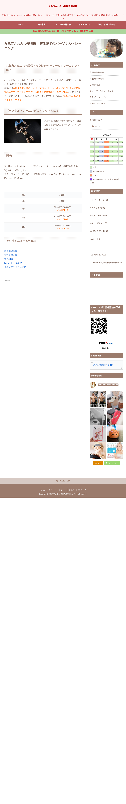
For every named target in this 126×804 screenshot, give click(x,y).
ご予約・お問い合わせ (77, 506)
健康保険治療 (98, 72)
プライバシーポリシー (57, 506)
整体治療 (8, 259)
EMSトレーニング (13, 263)
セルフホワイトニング (15, 267)
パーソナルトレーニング (102, 91)
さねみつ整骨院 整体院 (103, 365)
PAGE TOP (63, 496)
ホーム (42, 506)
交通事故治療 (10, 255)
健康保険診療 (10, 251)
